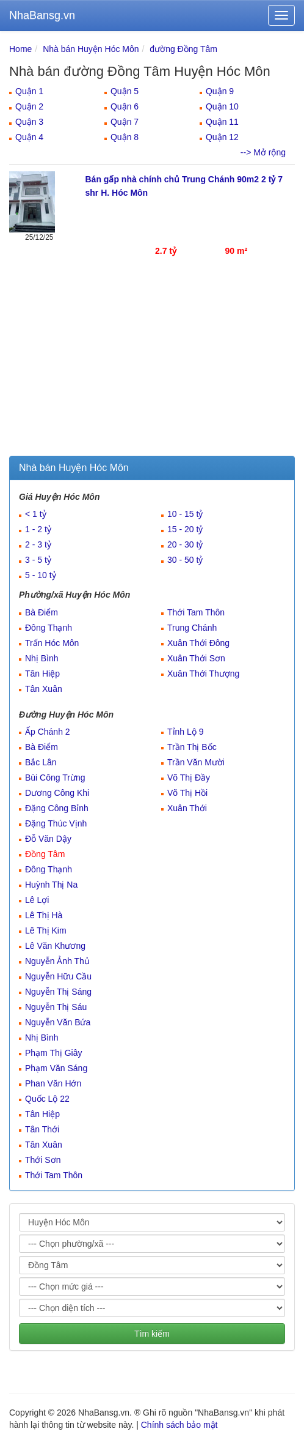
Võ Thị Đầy (188, 777)
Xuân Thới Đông (198, 643)
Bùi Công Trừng (55, 777)
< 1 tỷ (35, 514)
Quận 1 (29, 91)
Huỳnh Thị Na (51, 884)
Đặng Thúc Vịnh (56, 823)
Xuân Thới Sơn (196, 658)
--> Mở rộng (263, 152)
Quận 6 (124, 106)
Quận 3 (29, 122)
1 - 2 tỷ (38, 529)
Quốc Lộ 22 (47, 1099)
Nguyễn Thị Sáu (56, 1007)
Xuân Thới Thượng (203, 673)
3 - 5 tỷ (38, 560)
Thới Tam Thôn (196, 612)
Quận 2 (29, 106)
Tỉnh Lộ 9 (185, 732)
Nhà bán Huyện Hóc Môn (91, 49)
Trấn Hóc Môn (52, 643)
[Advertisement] (152, 364)
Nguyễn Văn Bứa (57, 1022)
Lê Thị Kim (46, 930)
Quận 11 (222, 122)
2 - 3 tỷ (38, 544)
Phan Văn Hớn (53, 1083)
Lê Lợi (37, 900)
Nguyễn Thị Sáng (58, 992)
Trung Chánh (192, 628)
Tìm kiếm (152, 1334)
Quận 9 (220, 91)
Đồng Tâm (45, 854)
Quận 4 (29, 137)
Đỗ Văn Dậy (48, 839)
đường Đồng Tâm (183, 49)
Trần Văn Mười (196, 762)
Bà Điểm (41, 612)
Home (20, 49)
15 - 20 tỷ (185, 529)
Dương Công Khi (57, 793)
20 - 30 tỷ (185, 544)
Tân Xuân (43, 689)
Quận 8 (124, 137)
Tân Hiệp (42, 673)
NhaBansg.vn (42, 15)
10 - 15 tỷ (185, 514)
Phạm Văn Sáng (56, 1068)
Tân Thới (42, 1129)
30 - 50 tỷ (185, 560)
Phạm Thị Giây (53, 1053)
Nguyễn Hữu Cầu (58, 976)
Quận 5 (124, 91)
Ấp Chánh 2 (47, 732)
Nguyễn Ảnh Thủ (57, 961)
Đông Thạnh (48, 628)
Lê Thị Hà (43, 915)
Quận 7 (124, 122)
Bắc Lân (41, 762)
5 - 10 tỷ (40, 575)
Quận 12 (222, 137)
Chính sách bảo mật (179, 1425)
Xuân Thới (187, 808)
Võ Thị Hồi (187, 793)
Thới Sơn (42, 1160)
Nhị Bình (42, 658)
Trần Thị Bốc (192, 747)
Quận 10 (222, 106)
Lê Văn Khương (55, 946)
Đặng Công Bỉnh (57, 808)
